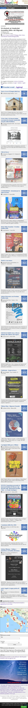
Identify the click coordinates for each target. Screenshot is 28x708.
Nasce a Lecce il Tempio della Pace (10, 91)
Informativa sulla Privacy (21, 697)
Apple (23, 83)
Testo (2, 637)
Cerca (26, 3)
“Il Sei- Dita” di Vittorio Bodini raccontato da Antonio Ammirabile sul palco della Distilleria (10, 120)
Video (8, 8)
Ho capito (24, 706)
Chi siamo (25, 1)
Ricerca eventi (6, 635)
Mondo (10, 6)
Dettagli (25, 705)
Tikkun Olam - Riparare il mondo (10, 406)
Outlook (19, 83)
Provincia (3, 641)
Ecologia (25, 6)
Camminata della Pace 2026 (8, 525)
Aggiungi (19, 87)
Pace (1, 6)
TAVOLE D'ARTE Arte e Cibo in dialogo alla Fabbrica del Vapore (10, 333)
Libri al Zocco (5, 152)
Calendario (3, 8)
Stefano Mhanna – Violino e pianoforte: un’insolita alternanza (10, 549)
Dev (3, 655)
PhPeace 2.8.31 (11, 697)
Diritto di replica (15, 698)
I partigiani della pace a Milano (9, 445)
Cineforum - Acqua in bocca (8, 370)
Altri (2, 84)
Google (15, 83)
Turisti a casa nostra (6, 260)
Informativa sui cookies (6, 698)
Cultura (5, 6)
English (12, 8)
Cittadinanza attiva (17, 6)
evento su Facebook (18, 81)
